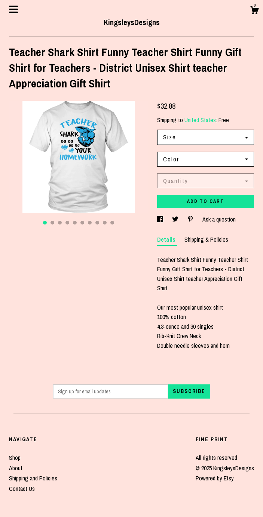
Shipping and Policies (33, 478)
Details (167, 239)
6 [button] (82, 223)
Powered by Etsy (215, 478)
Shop (15, 457)
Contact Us (22, 489)
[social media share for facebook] (161, 219)
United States (200, 120)
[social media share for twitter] (176, 219)
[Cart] (254, 11)
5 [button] (75, 223)
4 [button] (67, 223)
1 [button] (45, 223)
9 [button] (105, 223)
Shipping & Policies (206, 239)
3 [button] (60, 223)
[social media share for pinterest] (191, 219)
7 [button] (90, 223)
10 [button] (112, 223)
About (15, 468)
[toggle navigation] (13, 9)
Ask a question (219, 219)
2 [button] (52, 223)
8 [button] (97, 223)
